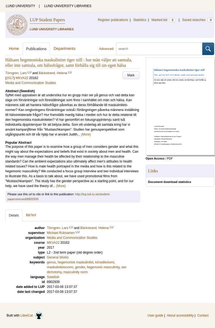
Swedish (53, 277)
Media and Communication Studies (30, 83)
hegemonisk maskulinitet (75, 262)
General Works (58, 257)
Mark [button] (131, 75)
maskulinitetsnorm (60, 267)
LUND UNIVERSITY (20, 6)
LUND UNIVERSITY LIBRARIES (68, 6)
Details (14, 215)
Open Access (155, 158)
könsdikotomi (104, 262)
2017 (10, 78)
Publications (36, 49)
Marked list (163, 20)
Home (14, 48)
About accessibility (180, 315)
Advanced (106, 49)
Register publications (113, 20)
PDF (170, 158)
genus (51, 262)
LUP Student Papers (47, 19)
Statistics (139, 20)
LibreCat (31, 315)
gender (80, 267)
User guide (155, 315)
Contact (202, 315)
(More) (86, 134)
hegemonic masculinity (103, 267)
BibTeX (31, 215)
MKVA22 (22, 78)
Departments (64, 48)
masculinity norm (75, 272)
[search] (159, 49)
